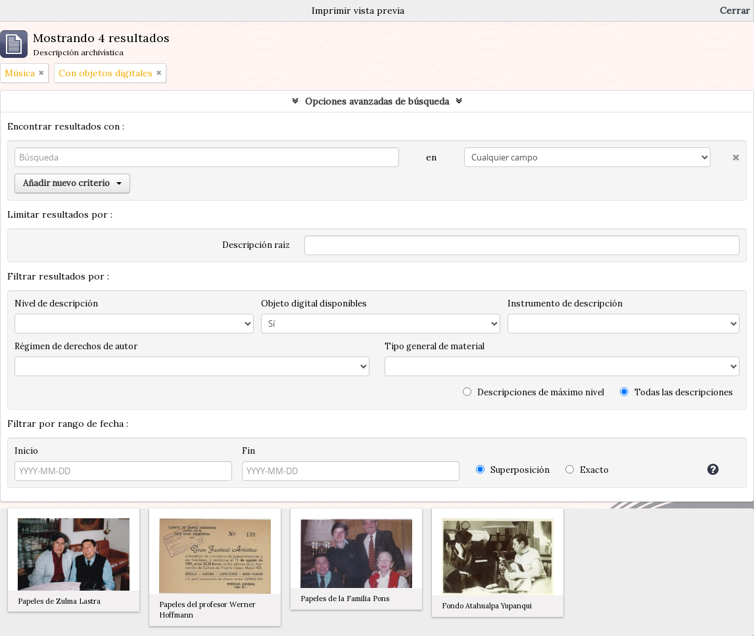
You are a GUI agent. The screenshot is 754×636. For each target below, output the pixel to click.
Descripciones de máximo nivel (533, 392)
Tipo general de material (434, 346)
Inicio (26, 450)
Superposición (513, 470)
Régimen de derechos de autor (75, 346)
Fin (248, 450)
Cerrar (735, 10)
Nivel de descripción (56, 303)
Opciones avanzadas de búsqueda (377, 101)
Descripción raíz (256, 245)
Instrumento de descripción (565, 303)
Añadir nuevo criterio (72, 183)
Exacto (587, 470)
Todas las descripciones (676, 392)
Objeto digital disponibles (314, 303)
